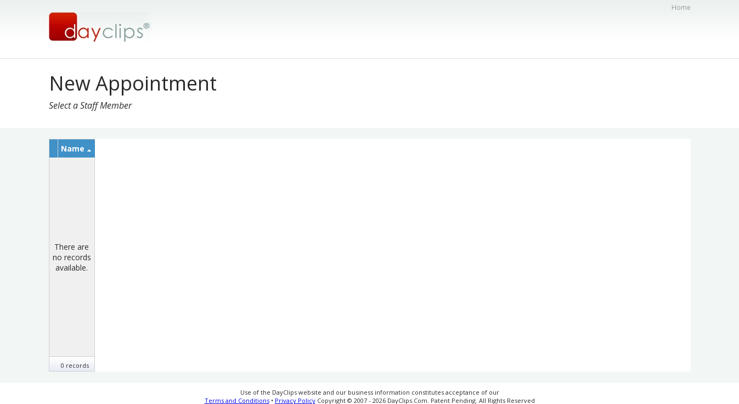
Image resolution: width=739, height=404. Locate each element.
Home (681, 7)
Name (76, 148)
